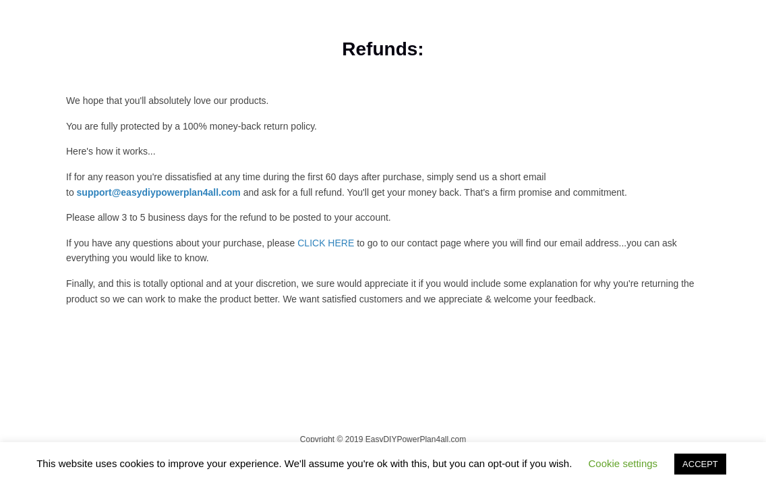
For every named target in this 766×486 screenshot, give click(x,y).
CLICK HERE (327, 243)
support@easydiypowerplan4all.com (159, 192)
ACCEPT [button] (700, 464)
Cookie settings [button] (623, 463)
